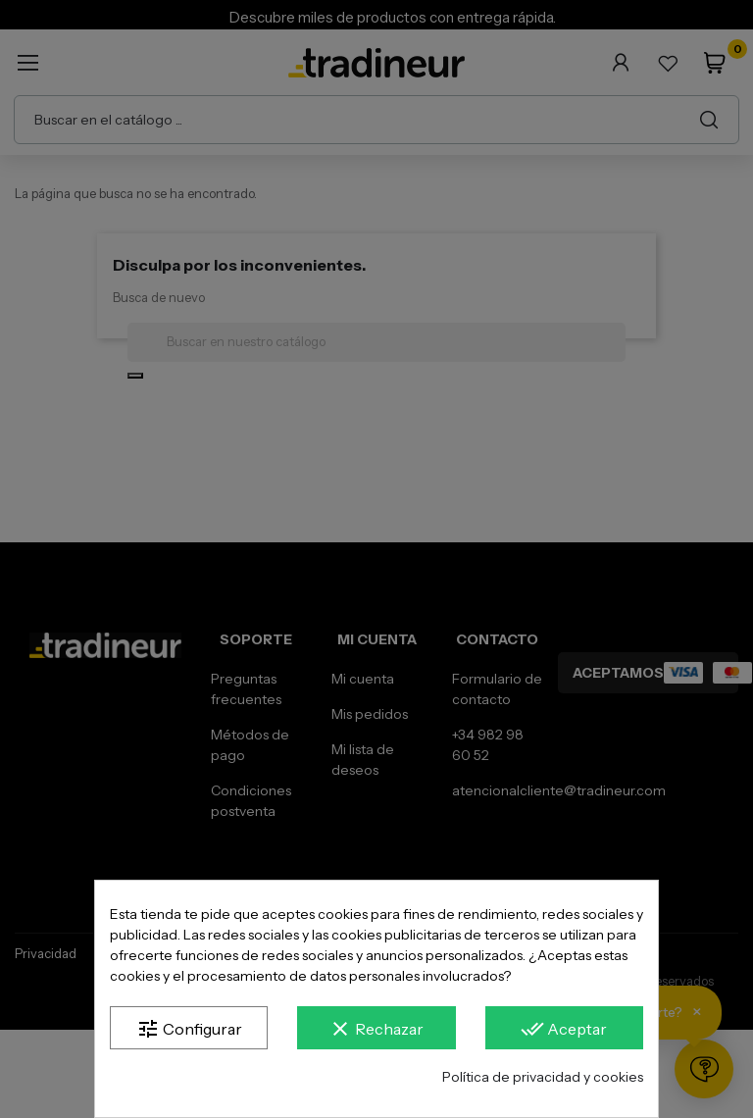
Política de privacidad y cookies (542, 1077)
